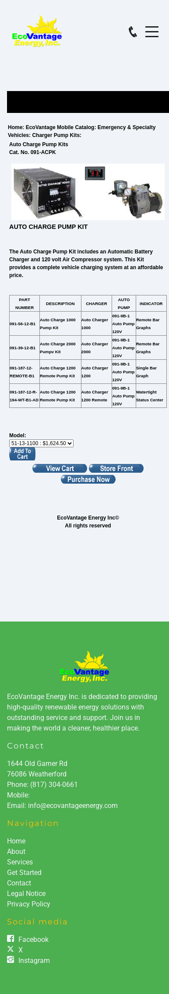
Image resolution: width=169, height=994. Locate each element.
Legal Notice (26, 893)
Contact (25, 746)
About (16, 851)
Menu (151, 27)
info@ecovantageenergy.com (73, 805)
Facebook (33, 939)
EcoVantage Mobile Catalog (60, 127)
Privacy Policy (28, 904)
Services (20, 862)
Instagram (34, 960)
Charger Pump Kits (56, 135)
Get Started (24, 872)
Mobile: (18, 795)
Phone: (42, 784)
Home (15, 127)
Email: (17, 805)
